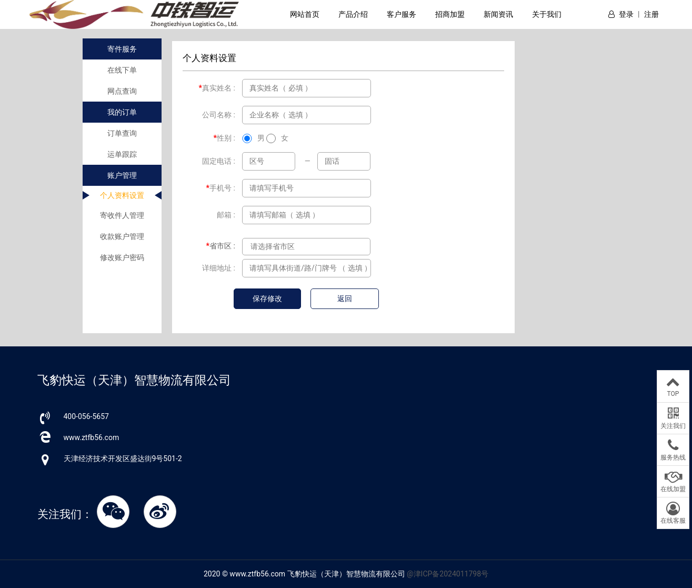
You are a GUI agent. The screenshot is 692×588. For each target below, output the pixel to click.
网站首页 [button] (304, 14)
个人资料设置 (122, 195)
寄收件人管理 (122, 215)
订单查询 (122, 133)
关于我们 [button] (546, 14)
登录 (626, 14)
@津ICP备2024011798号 (447, 574)
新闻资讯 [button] (498, 14)
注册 (651, 14)
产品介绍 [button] (353, 14)
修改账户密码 (122, 257)
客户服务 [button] (401, 14)
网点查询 (122, 91)
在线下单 (122, 70)
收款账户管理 (122, 236)
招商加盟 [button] (450, 14)
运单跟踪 (122, 154)
